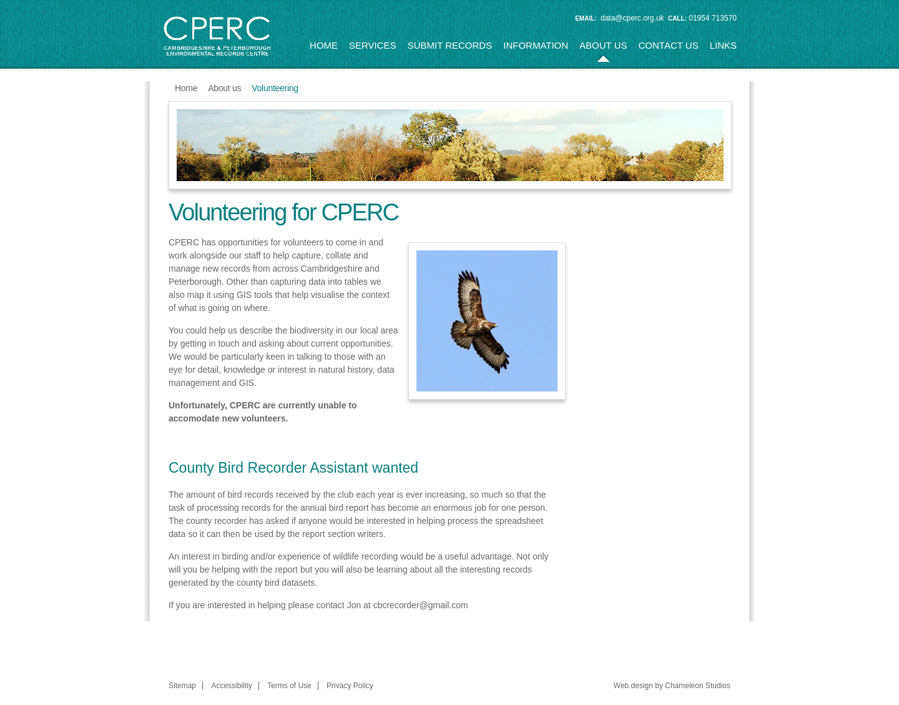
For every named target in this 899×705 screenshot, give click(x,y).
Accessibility (231, 685)
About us (603, 45)
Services (372, 45)
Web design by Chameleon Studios (672, 685)
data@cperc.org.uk (632, 18)
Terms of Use (289, 685)
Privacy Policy (350, 685)
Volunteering (275, 88)
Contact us (669, 45)
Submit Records (450, 45)
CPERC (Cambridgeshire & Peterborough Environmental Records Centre (217, 36)
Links (723, 45)
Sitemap (182, 685)
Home (324, 45)
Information (535, 45)
